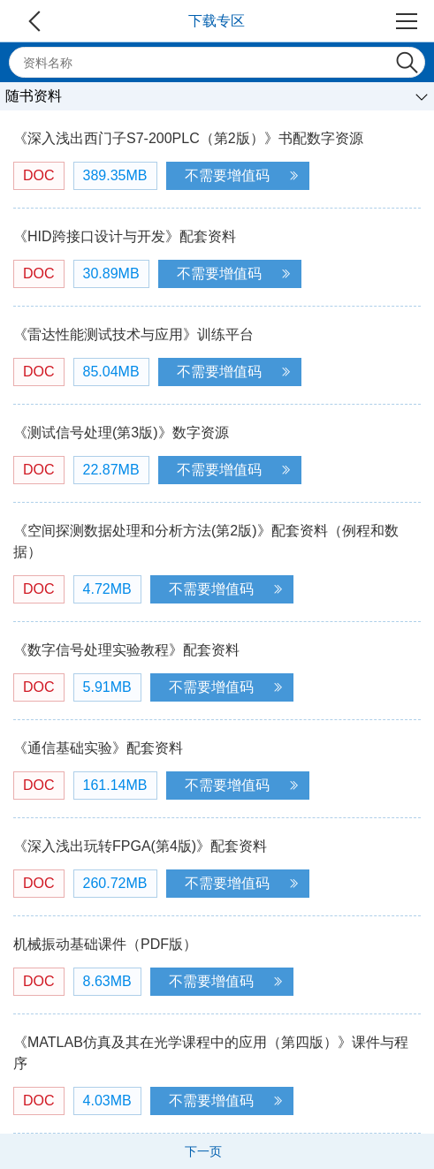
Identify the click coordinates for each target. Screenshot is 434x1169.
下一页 (203, 1151)
